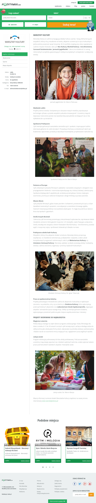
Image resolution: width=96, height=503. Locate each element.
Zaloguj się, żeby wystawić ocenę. (14, 46)
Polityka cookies (59, 491)
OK (64, 501)
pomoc (83, 6)
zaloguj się (73, 2)
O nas (21, 481)
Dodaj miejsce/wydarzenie (43, 492)
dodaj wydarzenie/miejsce (86, 2)
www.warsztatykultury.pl (50, 401)
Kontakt (21, 483)
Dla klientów (23, 486)
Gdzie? (56, 13)
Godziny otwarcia (25, 460)
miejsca (68, 6)
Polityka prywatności (61, 489)
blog (75, 6)
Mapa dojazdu (7, 65)
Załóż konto (58, 483)
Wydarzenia (6, 58)
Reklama (22, 491)
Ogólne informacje (8, 54)
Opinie (5, 62)
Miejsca (39, 486)
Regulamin (58, 486)
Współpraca (23, 489)
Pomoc (39, 481)
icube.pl (9, 494)
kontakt (92, 6)
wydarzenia (58, 6)
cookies (61, 501)
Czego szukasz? (13, 13)
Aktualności (40, 483)
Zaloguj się (58, 481)
